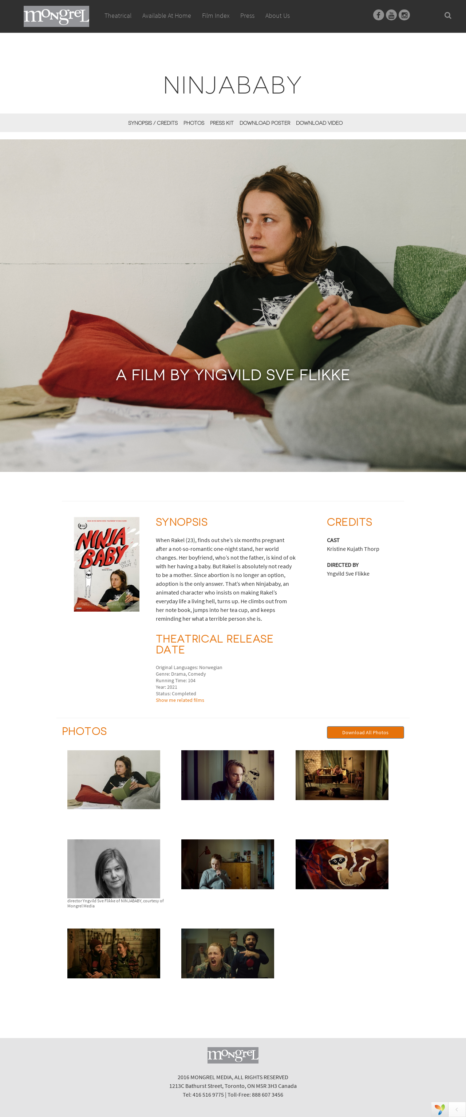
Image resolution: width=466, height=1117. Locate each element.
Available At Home (166, 23)
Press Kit (222, 123)
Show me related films (180, 700)
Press (247, 15)
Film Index (215, 15)
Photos (193, 123)
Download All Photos (365, 732)
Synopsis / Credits (153, 123)
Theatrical (117, 15)
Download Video (319, 123)
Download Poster (265, 123)
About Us (277, 15)
